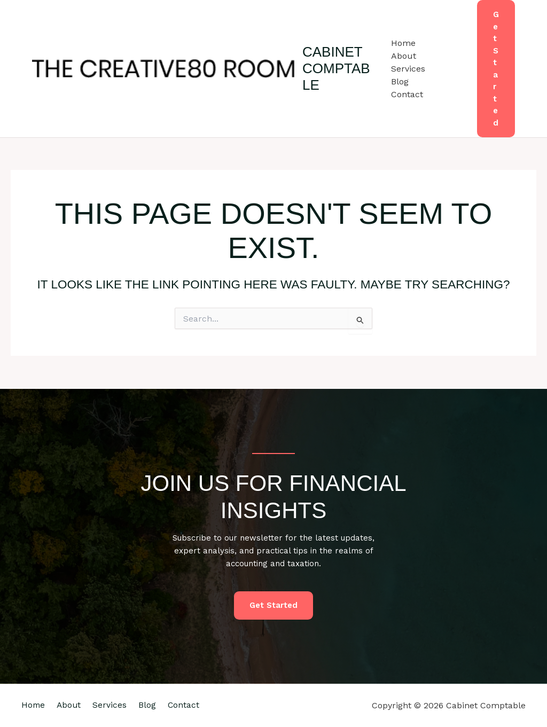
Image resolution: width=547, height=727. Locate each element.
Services (408, 69)
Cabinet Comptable (336, 68)
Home (403, 43)
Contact (407, 94)
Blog (400, 81)
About (403, 56)
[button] (496, 68)
